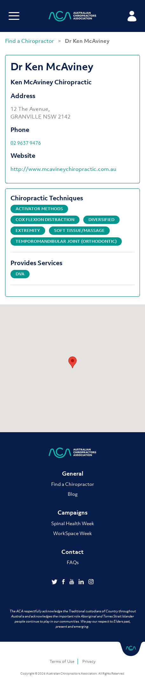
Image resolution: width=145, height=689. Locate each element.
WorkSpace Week (72, 533)
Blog (73, 494)
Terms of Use (62, 661)
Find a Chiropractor (30, 40)
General (72, 473)
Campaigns (72, 512)
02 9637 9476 (25, 143)
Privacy (89, 661)
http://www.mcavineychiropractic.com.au (63, 168)
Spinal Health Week (72, 523)
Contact (72, 551)
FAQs (73, 562)
